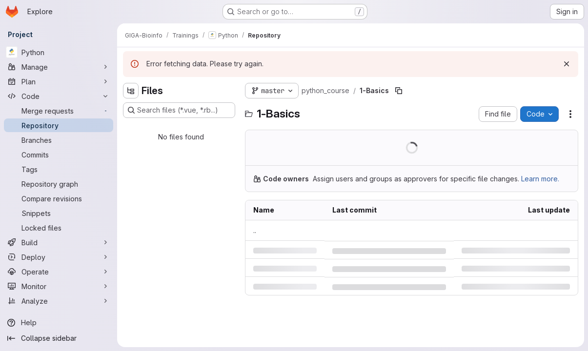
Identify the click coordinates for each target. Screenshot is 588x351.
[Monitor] (58, 286)
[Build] (58, 242)
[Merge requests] (58, 110)
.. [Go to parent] (254, 230)
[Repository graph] (58, 184)
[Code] (58, 96)
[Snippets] (58, 213)
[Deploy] (58, 257)
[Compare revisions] (58, 198)
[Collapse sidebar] (58, 338)
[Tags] (58, 169)
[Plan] (58, 81)
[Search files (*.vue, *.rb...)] (179, 110)
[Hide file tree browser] (131, 90)
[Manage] (58, 67)
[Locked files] (58, 227)
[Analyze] (58, 301)
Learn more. (540, 179)
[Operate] (58, 271)
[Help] (58, 323)
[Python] (58, 52)
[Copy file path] (398, 90)
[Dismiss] (566, 64)
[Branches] (58, 140)
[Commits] (58, 154)
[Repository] (58, 125)
